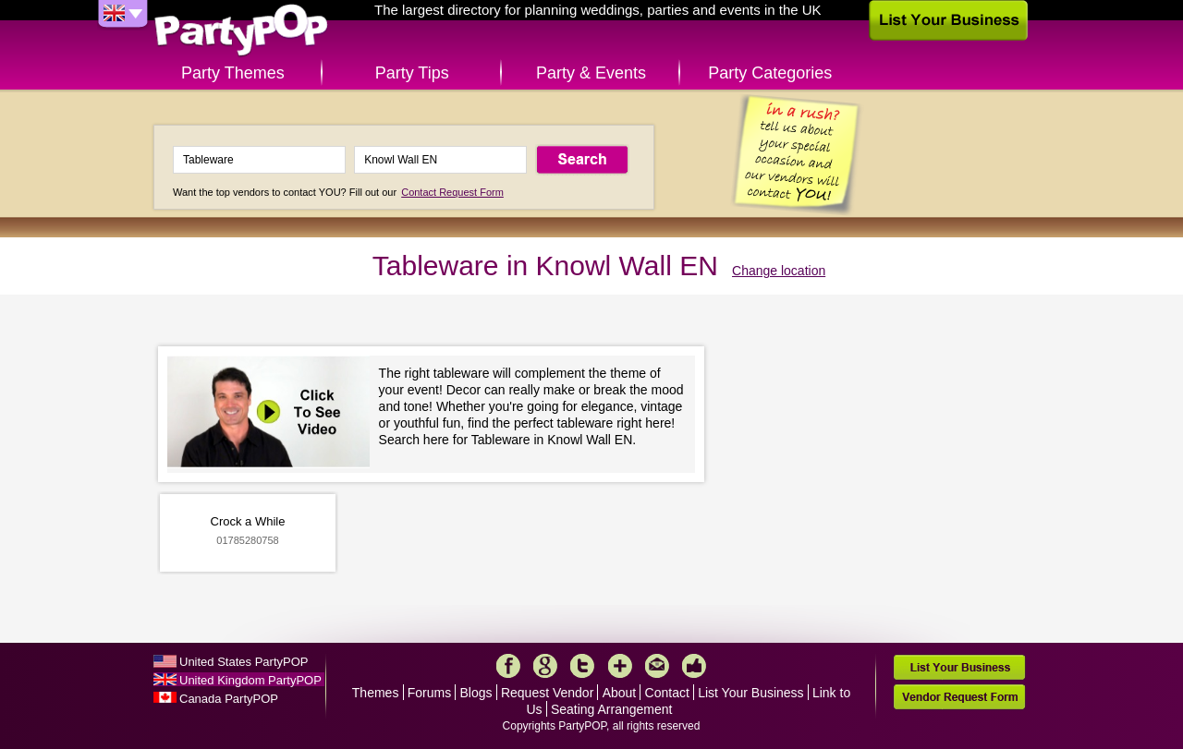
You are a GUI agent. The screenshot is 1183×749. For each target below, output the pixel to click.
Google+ (545, 666)
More (620, 666)
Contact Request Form (452, 192)
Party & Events (591, 73)
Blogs (476, 692)
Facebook (508, 666)
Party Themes (233, 73)
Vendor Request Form (959, 696)
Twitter (582, 666)
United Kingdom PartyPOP (250, 680)
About (620, 692)
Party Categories (770, 73)
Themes (375, 692)
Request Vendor (547, 692)
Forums (429, 692)
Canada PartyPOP (228, 699)
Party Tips (412, 73)
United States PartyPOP (243, 662)
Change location (778, 270)
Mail (657, 666)
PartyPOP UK (241, 31)
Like (694, 666)
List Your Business (750, 692)
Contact (667, 692)
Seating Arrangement (612, 709)
